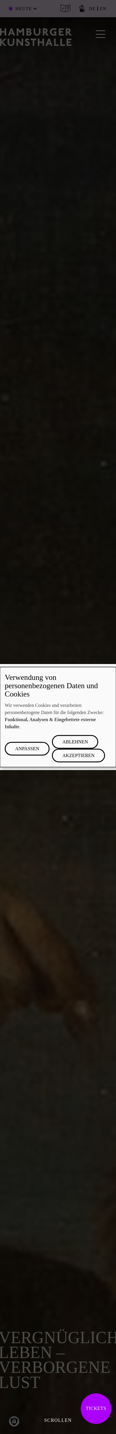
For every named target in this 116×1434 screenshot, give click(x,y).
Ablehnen (75, 741)
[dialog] (58, 717)
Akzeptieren (78, 755)
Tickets (96, 1408)
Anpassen (27, 748)
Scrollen (58, 1420)
